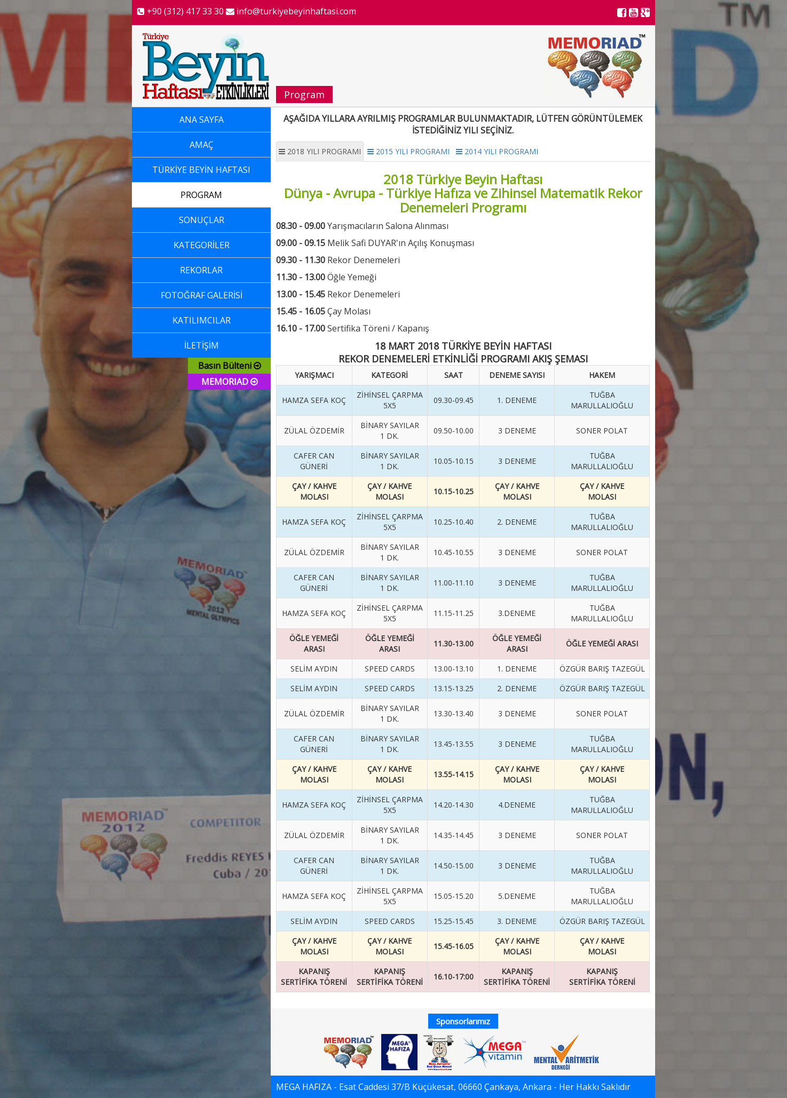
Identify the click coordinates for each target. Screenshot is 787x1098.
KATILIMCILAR (201, 320)
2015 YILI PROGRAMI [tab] (408, 151)
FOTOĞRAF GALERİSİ (201, 295)
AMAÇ (202, 145)
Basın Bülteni (229, 366)
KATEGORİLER (202, 245)
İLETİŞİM (201, 345)
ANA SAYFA (201, 119)
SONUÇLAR (201, 220)
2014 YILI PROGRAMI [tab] (497, 151)
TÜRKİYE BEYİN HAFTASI (201, 170)
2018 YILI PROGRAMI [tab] (320, 151)
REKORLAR (201, 270)
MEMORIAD (229, 382)
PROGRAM (201, 195)
